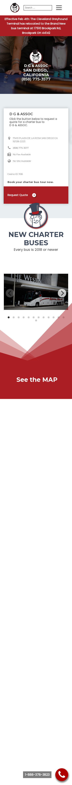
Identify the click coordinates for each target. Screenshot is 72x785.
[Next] (62, 293)
